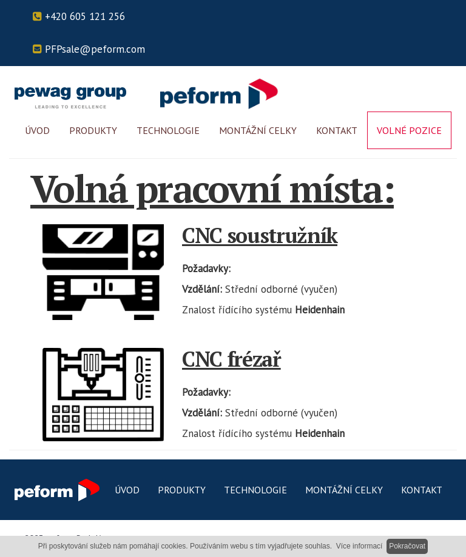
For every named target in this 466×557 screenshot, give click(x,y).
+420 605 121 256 (79, 16)
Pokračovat (407, 546)
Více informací (359, 546)
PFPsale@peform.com (89, 49)
